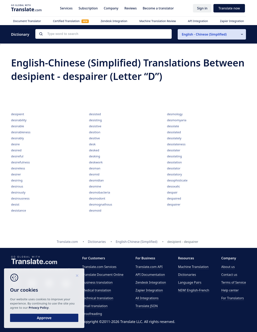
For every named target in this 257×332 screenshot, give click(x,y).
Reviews (130, 8)
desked (94, 150)
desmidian (96, 180)
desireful (17, 156)
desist (15, 204)
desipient (17, 114)
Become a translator (158, 8)
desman (94, 168)
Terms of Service (233, 282)
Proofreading (92, 314)
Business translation (97, 282)
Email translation (94, 306)
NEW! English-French (193, 290)
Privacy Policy (39, 308)
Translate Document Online (102, 274)
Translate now (229, 8)
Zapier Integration (232, 21)
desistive (95, 126)
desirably (17, 138)
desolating (174, 156)
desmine (95, 186)
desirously (18, 192)
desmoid (95, 210)
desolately (174, 138)
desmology (175, 114)
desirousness (20, 198)
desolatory (174, 174)
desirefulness (20, 162)
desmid (94, 174)
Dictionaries (187, 274)
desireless (18, 168)
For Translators (232, 298)
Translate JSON (147, 306)
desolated (174, 132)
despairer (174, 204)
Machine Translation (193, 267)
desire (15, 144)
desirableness (21, 132)
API (149, 267)
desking (94, 156)
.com (26, 9)
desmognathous (100, 204)
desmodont (97, 198)
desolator (174, 168)
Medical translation (96, 290)
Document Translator (27, 21)
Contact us (229, 274)
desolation (174, 162)
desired (16, 150)
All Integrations (147, 298)
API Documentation (150, 274)
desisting (95, 120)
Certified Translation (71, 21)
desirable (17, 126)
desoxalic (173, 186)
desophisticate (177, 180)
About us (228, 267)
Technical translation (97, 298)
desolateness (176, 144)
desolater (173, 150)
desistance (18, 210)
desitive (94, 138)
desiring (16, 180)
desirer (16, 174)
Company (111, 8)
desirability (19, 120)
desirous (17, 186)
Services (66, 8)
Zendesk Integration (114, 21)
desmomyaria (177, 120)
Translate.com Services (99, 267)
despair (172, 192)
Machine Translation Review (157, 21)
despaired (174, 198)
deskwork (96, 162)
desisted (95, 114)
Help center (230, 290)
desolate (173, 126)
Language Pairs (189, 282)
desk (92, 144)
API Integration (198, 21)
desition (94, 132)
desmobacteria (99, 192)
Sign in (202, 8)
